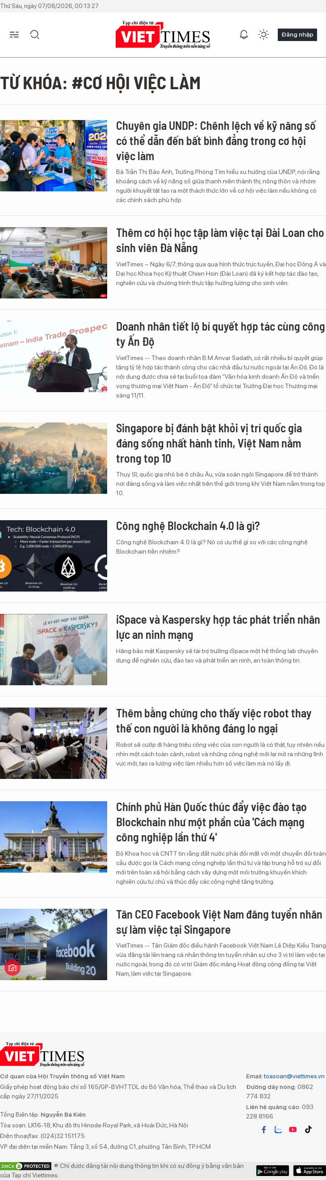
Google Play (309, 1170)
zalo (278, 1129)
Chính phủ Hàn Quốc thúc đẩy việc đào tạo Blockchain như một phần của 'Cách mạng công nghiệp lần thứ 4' (211, 821)
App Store (272, 1170)
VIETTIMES (163, 35)
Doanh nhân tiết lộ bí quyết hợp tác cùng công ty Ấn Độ (220, 333)
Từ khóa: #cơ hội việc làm (100, 82)
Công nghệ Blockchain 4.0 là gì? (188, 525)
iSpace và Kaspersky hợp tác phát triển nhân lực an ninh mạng (218, 626)
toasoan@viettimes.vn (294, 1076)
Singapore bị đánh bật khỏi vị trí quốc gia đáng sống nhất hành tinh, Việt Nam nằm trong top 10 (209, 443)
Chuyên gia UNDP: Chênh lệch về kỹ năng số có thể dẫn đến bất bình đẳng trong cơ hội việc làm (216, 140)
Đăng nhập (297, 34)
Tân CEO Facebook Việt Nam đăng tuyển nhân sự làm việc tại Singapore (219, 921)
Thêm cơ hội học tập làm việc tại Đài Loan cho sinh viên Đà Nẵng (220, 239)
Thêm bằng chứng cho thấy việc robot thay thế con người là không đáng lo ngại (214, 720)
